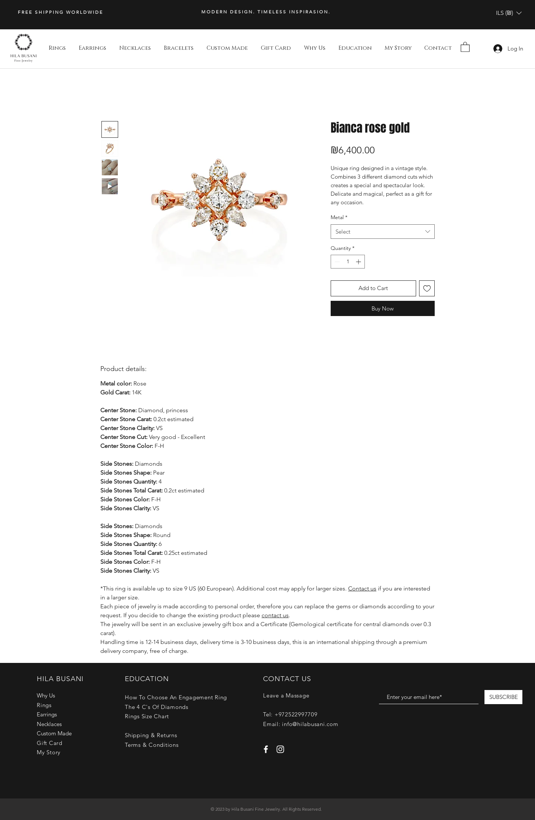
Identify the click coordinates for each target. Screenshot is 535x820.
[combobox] (383, 231)
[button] (508, 13)
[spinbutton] (347, 261)
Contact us (362, 588)
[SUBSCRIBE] (503, 697)
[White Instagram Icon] (280, 749)
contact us (275, 615)
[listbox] (508, 13)
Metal (339, 217)
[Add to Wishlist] (427, 288)
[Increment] (359, 261)
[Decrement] (336, 261)
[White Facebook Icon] (266, 749)
